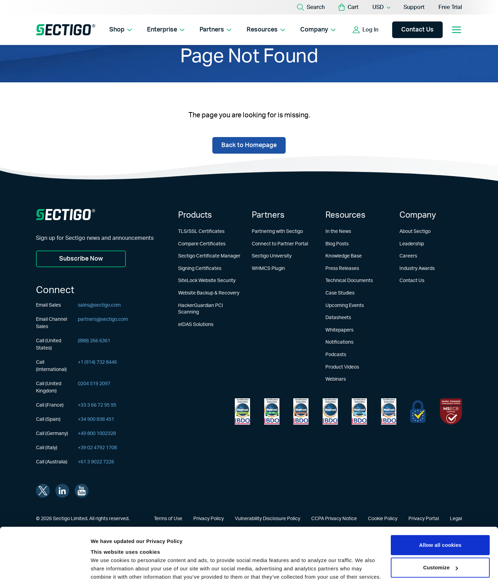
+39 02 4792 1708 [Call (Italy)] (97, 447)
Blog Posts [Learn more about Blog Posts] (337, 244)
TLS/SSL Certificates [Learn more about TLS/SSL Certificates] (201, 231)
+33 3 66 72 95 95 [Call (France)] (97, 405)
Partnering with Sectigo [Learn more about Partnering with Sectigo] (277, 231)
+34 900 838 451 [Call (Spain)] (96, 419)
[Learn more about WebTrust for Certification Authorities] (271, 411)
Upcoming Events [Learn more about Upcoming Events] (344, 305)
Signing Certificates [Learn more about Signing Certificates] (199, 268)
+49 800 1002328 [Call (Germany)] (97, 433)
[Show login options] (385, 30)
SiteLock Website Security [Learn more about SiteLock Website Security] (207, 280)
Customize (440, 521)
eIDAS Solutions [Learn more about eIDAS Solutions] (195, 324)
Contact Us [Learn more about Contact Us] (411, 280)
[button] (349, 7)
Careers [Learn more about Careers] (408, 256)
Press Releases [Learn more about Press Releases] (342, 268)
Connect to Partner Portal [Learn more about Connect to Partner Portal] (280, 244)
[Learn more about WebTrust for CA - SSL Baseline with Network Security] (359, 411)
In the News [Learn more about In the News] (338, 231)
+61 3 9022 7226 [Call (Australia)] (96, 462)
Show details (107, 566)
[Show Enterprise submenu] (182, 30)
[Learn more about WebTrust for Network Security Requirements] (242, 411)
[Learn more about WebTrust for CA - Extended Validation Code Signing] (330, 411)
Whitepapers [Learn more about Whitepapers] (339, 330)
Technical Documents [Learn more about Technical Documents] (349, 280)
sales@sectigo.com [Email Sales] (99, 305)
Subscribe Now (81, 259)
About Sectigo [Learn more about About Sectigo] (415, 231)
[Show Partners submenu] (229, 30)
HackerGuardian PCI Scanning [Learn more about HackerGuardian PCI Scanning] (200, 309)
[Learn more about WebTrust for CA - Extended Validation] (300, 411)
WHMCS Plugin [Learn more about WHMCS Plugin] (268, 268)
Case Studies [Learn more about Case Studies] (339, 293)
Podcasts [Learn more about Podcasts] (335, 354)
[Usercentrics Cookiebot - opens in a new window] (45, 566)
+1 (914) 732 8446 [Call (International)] (97, 362)
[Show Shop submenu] (129, 30)
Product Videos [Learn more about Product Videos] (342, 367)
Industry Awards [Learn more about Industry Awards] (417, 268)
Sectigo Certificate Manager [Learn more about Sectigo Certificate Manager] (209, 256)
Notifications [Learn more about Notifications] (339, 342)
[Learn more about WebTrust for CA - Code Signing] (388, 411)
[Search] (311, 7)
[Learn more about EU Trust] (418, 411)
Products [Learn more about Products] (195, 215)
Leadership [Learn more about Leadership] (411, 244)
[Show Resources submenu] (282, 30)
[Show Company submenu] (333, 30)
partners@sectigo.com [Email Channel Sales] (103, 319)
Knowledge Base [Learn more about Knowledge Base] (343, 256)
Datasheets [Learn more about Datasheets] (338, 317)
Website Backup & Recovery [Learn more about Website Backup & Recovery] (208, 293)
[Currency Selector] (381, 7)
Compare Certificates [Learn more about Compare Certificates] (201, 244)
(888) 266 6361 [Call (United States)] (94, 340)
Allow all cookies (440, 499)
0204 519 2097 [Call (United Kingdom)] (94, 383)
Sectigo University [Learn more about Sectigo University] (272, 256)
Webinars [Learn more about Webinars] (335, 379)
